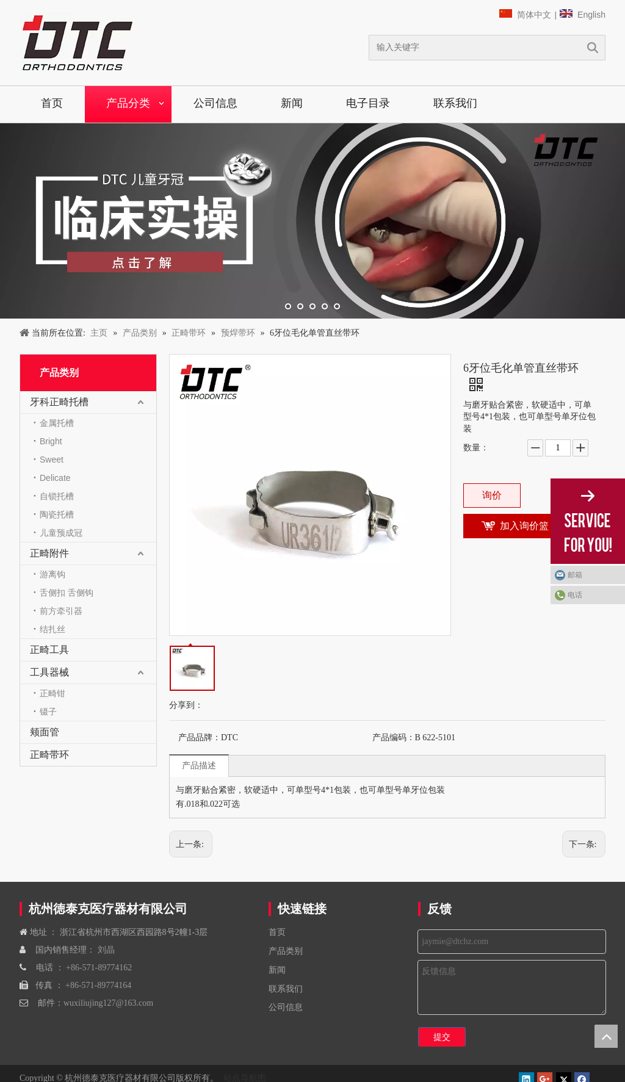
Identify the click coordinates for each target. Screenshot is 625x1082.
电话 (575, 595)
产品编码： (393, 737)
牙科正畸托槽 (59, 402)
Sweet (51, 459)
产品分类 (128, 103)
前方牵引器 (61, 611)
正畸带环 (49, 754)
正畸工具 (49, 649)
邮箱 (575, 575)
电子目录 (368, 103)
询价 (492, 495)
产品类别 (286, 951)
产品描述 (199, 765)
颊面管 (44, 732)
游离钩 (52, 574)
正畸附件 (49, 553)
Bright (51, 441)
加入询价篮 (524, 526)
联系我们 (455, 103)
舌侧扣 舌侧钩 (66, 592)
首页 (52, 103)
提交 (441, 1037)
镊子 (48, 711)
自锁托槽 (57, 496)
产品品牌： (199, 737)
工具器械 (49, 672)
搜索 (592, 47)
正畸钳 (52, 693)
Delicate (55, 478)
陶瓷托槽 (57, 514)
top (606, 1036)
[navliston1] (77, 42)
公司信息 (215, 103)
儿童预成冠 (61, 533)
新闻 (292, 103)
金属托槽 (57, 423)
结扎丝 (52, 629)
